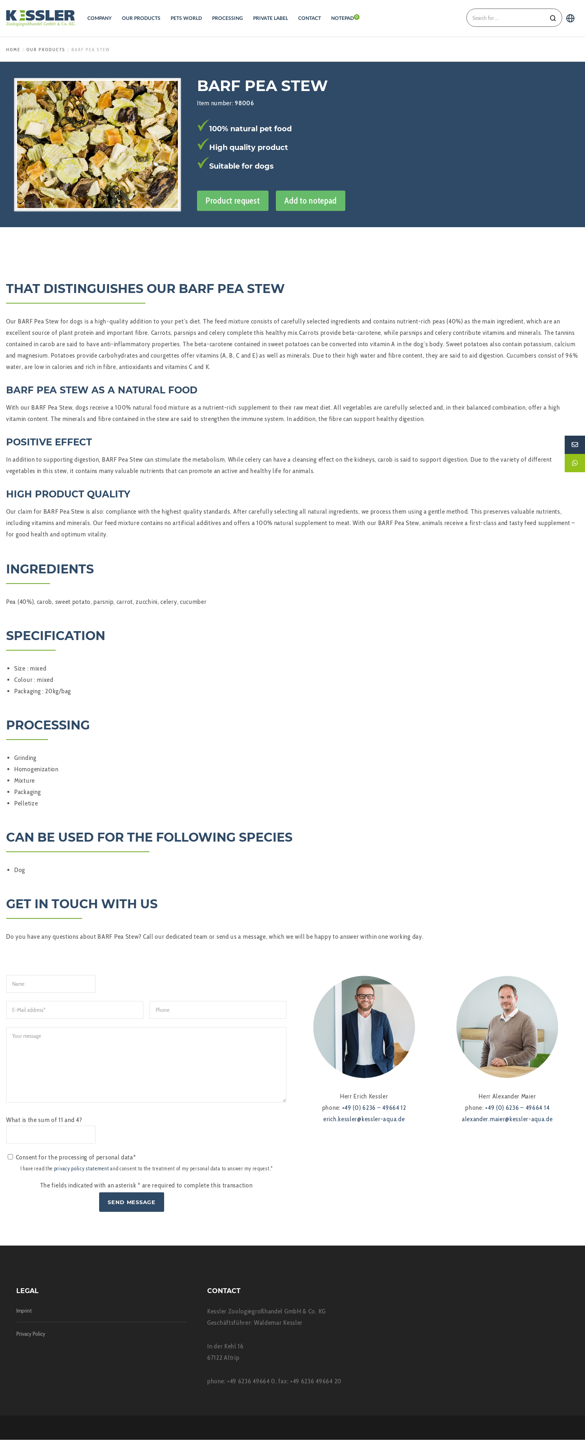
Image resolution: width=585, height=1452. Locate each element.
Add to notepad (310, 200)
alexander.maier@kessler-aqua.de (507, 1119)
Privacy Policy (30, 1346)
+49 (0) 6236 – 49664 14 (517, 1107)
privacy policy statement (81, 1181)
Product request (233, 200)
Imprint (24, 1322)
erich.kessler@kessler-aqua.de (364, 1119)
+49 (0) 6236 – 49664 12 (374, 1107)
